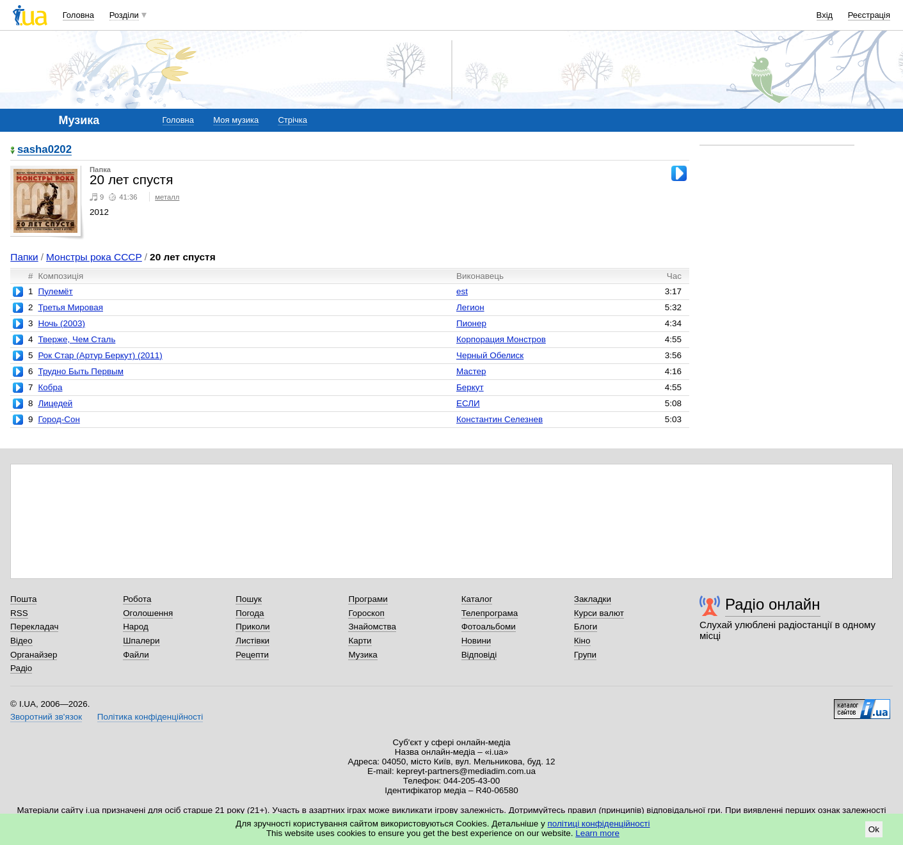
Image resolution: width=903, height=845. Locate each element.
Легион (470, 307)
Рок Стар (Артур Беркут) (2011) (100, 355)
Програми (367, 599)
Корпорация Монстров (501, 339)
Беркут (470, 387)
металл (167, 197)
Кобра (50, 387)
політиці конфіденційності (599, 823)
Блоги (586, 626)
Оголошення (148, 613)
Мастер (471, 371)
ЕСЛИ (468, 403)
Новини (476, 640)
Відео (21, 640)
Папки (24, 256)
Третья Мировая (70, 307)
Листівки (252, 640)
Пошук (249, 599)
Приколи (252, 626)
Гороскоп (366, 613)
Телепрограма (489, 613)
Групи (585, 654)
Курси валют (599, 613)
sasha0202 (44, 150)
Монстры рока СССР (94, 256)
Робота (137, 599)
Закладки (592, 599)
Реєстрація (869, 15)
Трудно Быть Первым (81, 371)
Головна (78, 15)
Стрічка (292, 120)
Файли (136, 654)
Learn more (597, 833)
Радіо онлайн (772, 604)
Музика (362, 654)
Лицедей (55, 403)
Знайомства (372, 626)
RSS (19, 613)
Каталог (477, 599)
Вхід (825, 15)
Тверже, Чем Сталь (76, 339)
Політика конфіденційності (150, 717)
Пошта (23, 599)
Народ (135, 626)
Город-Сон (58, 419)
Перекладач (34, 626)
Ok (873, 829)
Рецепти (252, 654)
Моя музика (236, 120)
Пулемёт (55, 291)
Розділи (124, 15)
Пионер (471, 323)
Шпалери (141, 640)
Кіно (582, 640)
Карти (359, 640)
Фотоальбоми (488, 626)
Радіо (21, 668)
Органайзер (33, 654)
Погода (250, 613)
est (462, 291)
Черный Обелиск (489, 355)
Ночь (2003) (61, 323)
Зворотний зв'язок (46, 717)
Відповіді (479, 654)
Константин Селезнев (499, 419)
